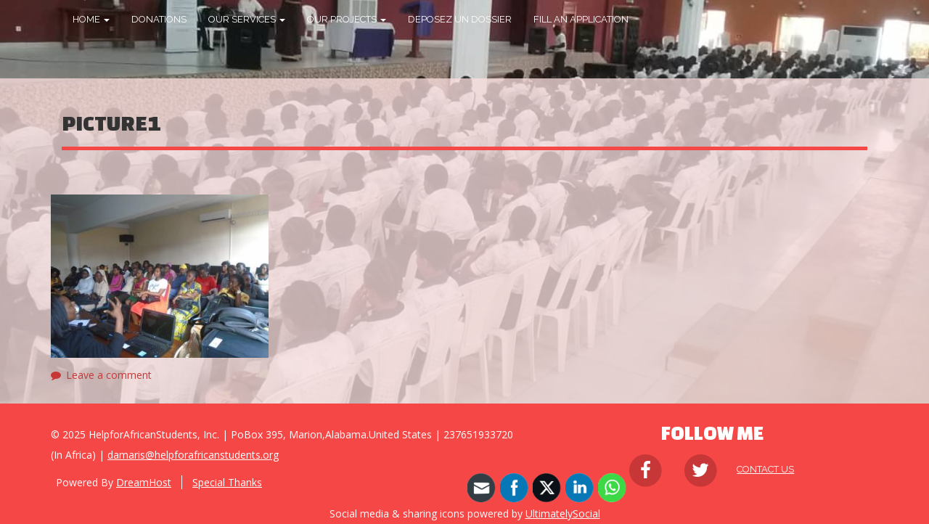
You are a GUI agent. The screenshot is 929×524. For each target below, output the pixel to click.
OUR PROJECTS (346, 19)
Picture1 (111, 123)
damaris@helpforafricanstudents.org (193, 455)
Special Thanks (227, 482)
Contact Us (765, 469)
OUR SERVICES (246, 19)
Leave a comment (109, 375)
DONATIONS (159, 19)
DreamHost (143, 482)
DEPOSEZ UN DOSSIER (460, 19)
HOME (91, 19)
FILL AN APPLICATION (581, 19)
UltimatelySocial (562, 513)
